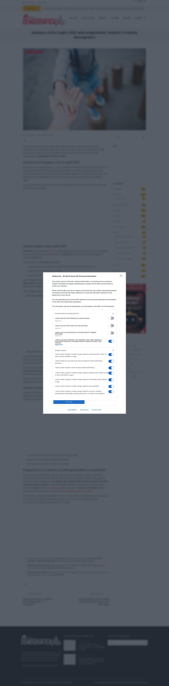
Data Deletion (72, 410)
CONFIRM (69, 402)
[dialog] (84, 343)
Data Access (84, 410)
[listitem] (84, 313)
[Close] (122, 276)
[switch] (111, 318)
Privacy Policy (96, 410)
